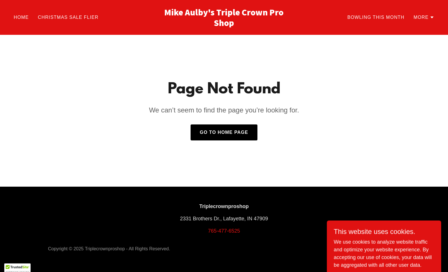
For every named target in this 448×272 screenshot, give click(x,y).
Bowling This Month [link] (376, 17)
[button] (423, 17)
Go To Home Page (224, 132)
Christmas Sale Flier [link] (68, 17)
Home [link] (21, 17)
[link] (224, 24)
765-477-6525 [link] (224, 231)
